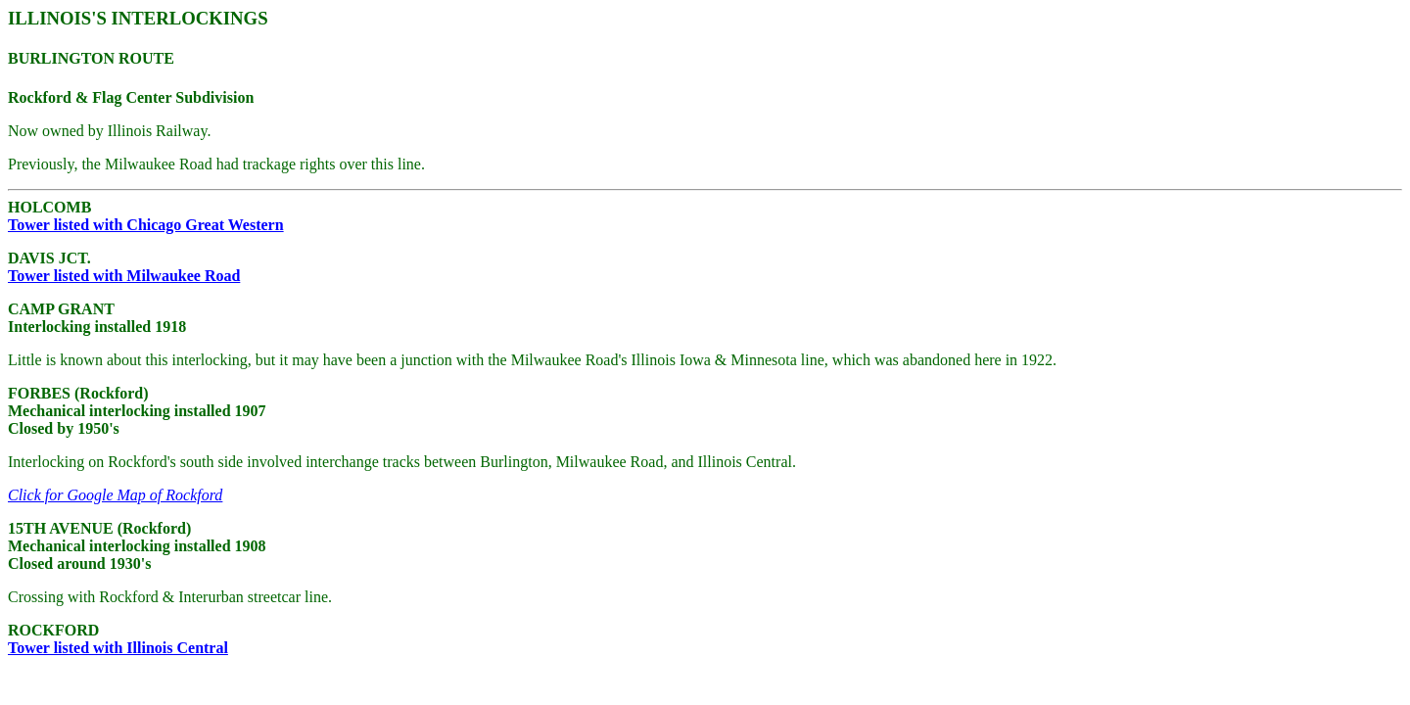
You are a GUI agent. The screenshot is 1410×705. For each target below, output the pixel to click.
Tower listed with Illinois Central (118, 647)
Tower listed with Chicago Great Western (146, 224)
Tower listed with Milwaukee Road (124, 275)
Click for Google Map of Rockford (115, 495)
